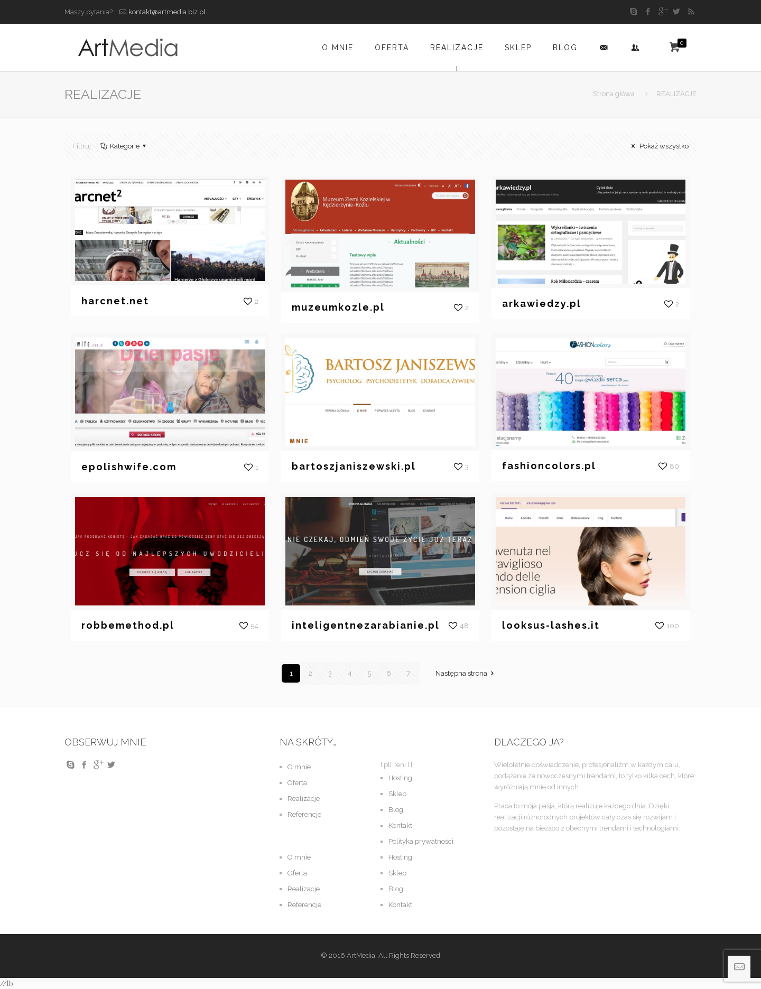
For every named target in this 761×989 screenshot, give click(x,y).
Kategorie (124, 146)
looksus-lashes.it (551, 625)
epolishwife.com (129, 466)
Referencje (304, 814)
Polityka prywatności (420, 841)
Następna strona (466, 673)
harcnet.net (115, 300)
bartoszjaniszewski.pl (354, 466)
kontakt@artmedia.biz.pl (167, 12)
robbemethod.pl (127, 625)
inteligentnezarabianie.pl (366, 625)
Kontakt (400, 825)
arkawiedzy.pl (541, 303)
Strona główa (614, 94)
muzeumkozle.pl (338, 307)
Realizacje (303, 799)
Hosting (400, 778)
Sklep (397, 794)
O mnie (299, 767)
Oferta (297, 783)
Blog (395, 810)
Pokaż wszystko (658, 146)
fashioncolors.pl (549, 465)
